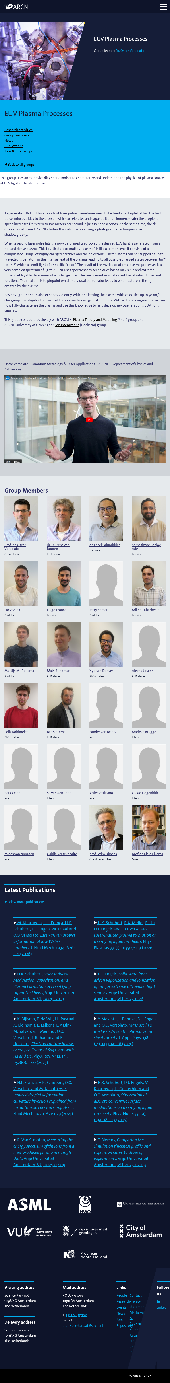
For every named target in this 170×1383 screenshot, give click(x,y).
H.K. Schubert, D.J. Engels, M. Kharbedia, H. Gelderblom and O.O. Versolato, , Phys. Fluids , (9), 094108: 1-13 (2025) (123, 1101)
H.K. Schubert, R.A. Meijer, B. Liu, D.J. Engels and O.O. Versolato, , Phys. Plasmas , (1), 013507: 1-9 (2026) (125, 935)
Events (121, 1307)
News (8, 140)
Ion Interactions (67, 325)
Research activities (18, 130)
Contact (136, 1295)
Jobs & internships (18, 151)
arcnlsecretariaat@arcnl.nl (83, 1325)
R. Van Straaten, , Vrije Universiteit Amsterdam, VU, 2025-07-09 (43, 1152)
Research (123, 1301)
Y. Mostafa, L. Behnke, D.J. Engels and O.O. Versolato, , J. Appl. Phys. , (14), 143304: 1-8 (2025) (125, 1031)
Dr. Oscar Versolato (130, 50)
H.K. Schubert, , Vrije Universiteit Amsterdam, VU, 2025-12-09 (44, 986)
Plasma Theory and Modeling (95, 319)
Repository (124, 1325)
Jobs (119, 1319)
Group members (16, 135)
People (121, 1295)
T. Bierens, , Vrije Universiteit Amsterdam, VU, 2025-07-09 (122, 1152)
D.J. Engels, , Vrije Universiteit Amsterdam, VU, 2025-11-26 (124, 986)
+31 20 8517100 (76, 1315)
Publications (13, 146)
